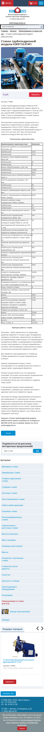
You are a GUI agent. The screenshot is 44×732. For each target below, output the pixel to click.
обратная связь (41, 3)
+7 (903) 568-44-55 (17, 19)
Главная (4, 31)
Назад (8, 433)
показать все (8, 693)
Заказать (35, 94)
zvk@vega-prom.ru (17, 23)
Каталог (13, 31)
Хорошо (22, 728)
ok (37, 450)
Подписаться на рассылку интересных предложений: (17, 445)
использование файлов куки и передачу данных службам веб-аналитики (23, 722)
